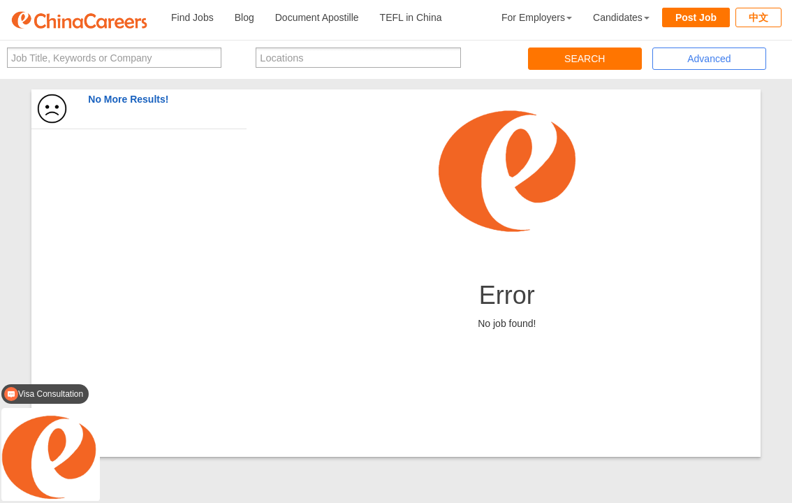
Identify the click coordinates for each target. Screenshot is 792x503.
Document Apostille (317, 17)
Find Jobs (192, 17)
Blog (244, 17)
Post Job (696, 17)
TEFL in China (411, 17)
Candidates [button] (621, 17)
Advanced (709, 58)
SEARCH (584, 58)
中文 (758, 17)
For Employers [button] (536, 17)
